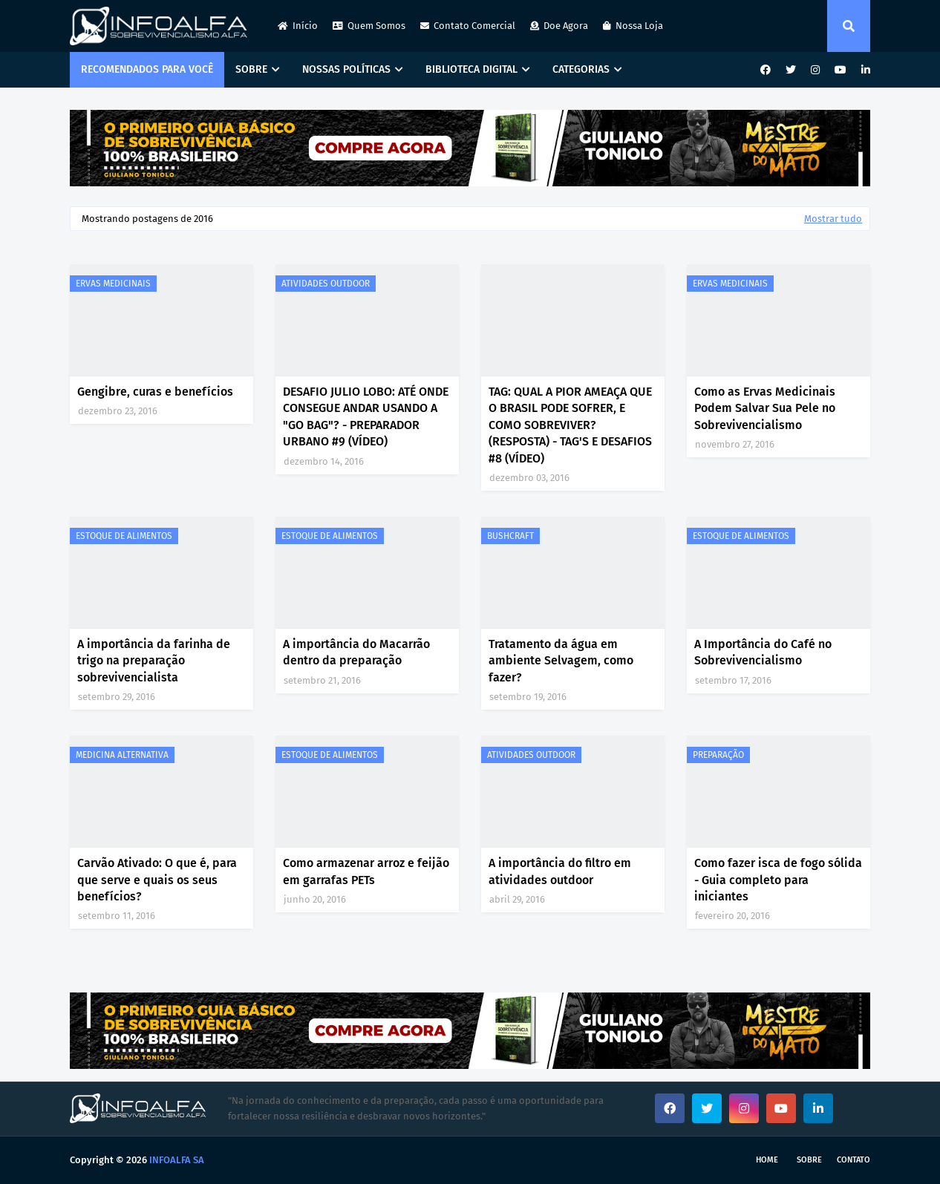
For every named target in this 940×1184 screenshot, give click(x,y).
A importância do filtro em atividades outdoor (560, 871)
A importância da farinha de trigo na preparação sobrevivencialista (153, 660)
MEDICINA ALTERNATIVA (122, 755)
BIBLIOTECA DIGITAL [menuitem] (471, 69)
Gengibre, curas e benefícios (155, 392)
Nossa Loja (633, 25)
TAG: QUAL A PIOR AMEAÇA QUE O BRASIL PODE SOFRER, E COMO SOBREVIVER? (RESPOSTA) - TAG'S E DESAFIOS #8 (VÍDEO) (570, 425)
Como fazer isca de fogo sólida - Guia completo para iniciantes (778, 879)
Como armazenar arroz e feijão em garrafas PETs (366, 871)
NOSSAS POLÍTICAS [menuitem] (346, 69)
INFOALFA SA (176, 1159)
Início (298, 25)
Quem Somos (369, 25)
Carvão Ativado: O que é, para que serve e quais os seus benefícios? (157, 879)
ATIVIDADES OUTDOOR (325, 283)
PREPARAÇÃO (718, 755)
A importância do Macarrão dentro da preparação (356, 652)
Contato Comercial (467, 25)
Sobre (809, 1160)
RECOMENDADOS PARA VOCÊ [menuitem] (147, 69)
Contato (853, 1160)
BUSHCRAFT (510, 536)
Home (767, 1160)
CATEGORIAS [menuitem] (581, 69)
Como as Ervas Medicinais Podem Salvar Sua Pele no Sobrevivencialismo (764, 408)
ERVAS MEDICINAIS (113, 283)
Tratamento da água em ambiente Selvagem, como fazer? (561, 660)
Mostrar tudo (833, 218)
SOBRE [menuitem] (251, 69)
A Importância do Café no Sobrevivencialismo (763, 652)
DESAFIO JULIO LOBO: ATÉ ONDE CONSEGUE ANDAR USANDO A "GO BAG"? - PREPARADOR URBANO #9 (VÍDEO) (365, 416)
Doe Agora (559, 25)
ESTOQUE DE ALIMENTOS (124, 536)
